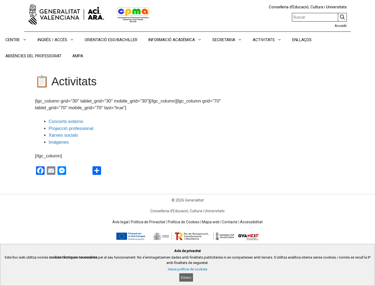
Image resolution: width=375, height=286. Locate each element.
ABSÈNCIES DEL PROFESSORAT (33, 56)
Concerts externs (66, 121)
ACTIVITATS (270, 40)
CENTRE (18, 40)
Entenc (186, 278)
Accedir (341, 26)
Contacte (230, 222)
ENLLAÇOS (302, 39)
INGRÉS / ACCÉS (58, 40)
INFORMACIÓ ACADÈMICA (177, 40)
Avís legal (120, 222)
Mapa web (211, 222)
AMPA (77, 56)
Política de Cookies (183, 222)
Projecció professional (71, 128)
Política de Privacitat (148, 222)
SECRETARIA (229, 40)
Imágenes (59, 142)
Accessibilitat (251, 222)
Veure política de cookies (187, 269)
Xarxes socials (63, 135)
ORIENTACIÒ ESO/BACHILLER (111, 39)
